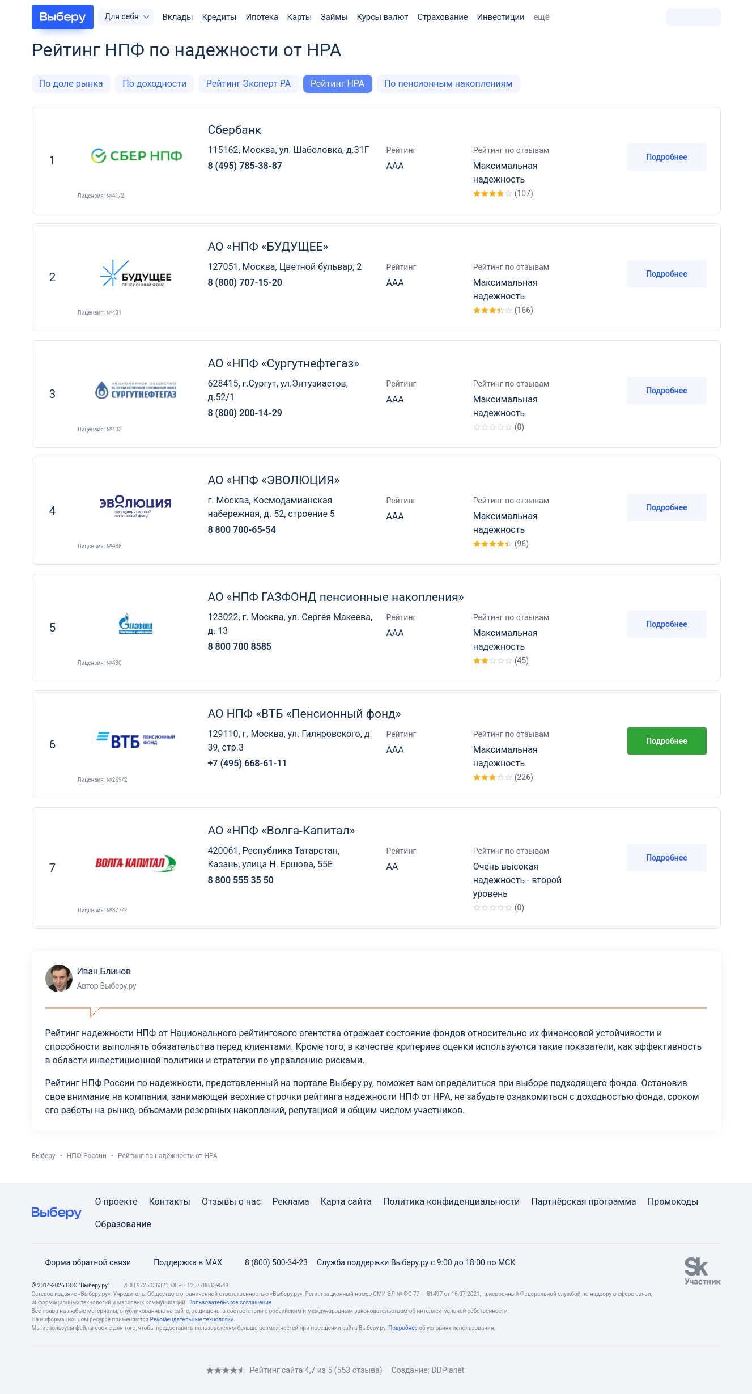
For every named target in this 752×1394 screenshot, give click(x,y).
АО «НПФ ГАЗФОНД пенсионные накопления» (336, 597)
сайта (359, 1201)
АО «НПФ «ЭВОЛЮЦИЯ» (274, 480)
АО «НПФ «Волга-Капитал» (281, 830)
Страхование (442, 17)
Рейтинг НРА (337, 83)
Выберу (44, 1156)
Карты (299, 17)
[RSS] (126, 1370)
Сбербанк (235, 130)
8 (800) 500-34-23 (269, 1262)
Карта (333, 1201)
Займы (334, 17)
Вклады (178, 17)
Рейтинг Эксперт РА (248, 83)
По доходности (154, 83)
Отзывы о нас (231, 1201)
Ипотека (261, 17)
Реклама (290, 1201)
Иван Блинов (91, 978)
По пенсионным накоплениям (448, 83)
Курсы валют (383, 17)
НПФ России (87, 1156)
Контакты (169, 1201)
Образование (123, 1224)
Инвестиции (501, 17)
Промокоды (673, 1201)
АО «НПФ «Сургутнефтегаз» (283, 363)
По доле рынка (71, 83)
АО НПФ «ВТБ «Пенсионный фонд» (304, 714)
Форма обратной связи (81, 1262)
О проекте (116, 1201)
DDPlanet (447, 1370)
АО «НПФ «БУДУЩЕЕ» (268, 246)
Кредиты (219, 17)
